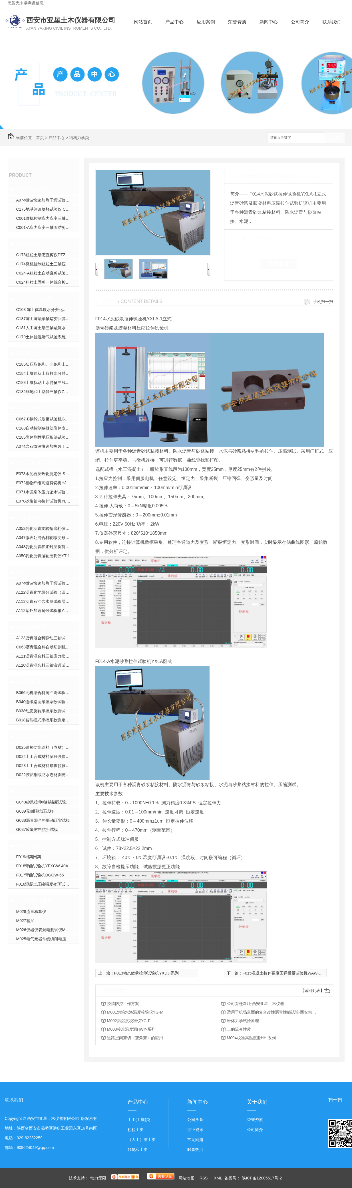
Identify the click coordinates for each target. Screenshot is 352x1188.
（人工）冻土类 (34, 299)
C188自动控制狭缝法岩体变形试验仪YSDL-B (47, 428)
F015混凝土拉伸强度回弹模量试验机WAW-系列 (285, 973)
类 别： (240, 238)
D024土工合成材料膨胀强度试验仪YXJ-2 (47, 756)
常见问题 (195, 1139)
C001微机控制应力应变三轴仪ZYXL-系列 (47, 218)
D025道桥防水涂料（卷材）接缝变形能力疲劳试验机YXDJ (47, 747)
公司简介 (300, 21)
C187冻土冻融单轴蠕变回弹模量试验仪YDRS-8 (47, 318)
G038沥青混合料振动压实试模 (43, 820)
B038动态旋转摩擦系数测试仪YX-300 (47, 711)
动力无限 (98, 1178)
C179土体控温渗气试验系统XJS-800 (47, 337)
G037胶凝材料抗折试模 (37, 829)
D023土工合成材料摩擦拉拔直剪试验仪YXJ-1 (47, 765)
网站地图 (186, 1178)
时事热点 (195, 1149)
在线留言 (278, 264)
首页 (40, 137)
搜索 (334, 138)
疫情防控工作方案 (123, 1003)
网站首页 (143, 21)
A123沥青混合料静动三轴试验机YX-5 (47, 638)
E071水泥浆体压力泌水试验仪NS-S (47, 492)
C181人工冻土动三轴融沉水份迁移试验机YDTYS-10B (47, 328)
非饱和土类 (29, 353)
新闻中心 (269, 21)
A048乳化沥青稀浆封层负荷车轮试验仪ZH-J (47, 546)
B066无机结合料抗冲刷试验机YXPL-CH (47, 692)
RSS (204, 1178)
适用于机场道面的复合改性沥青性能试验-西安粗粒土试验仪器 (272, 1012)
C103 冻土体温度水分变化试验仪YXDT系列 (47, 309)
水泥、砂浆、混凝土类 (42, 463)
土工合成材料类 (34, 736)
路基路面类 (29, 682)
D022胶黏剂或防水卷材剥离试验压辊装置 (47, 774)
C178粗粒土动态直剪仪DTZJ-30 (44, 255)
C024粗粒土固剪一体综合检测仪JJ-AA (47, 282)
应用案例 (206, 21)
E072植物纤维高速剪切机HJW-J (44, 483)
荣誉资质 (237, 21)
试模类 (24, 791)
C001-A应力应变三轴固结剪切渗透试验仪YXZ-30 (47, 227)
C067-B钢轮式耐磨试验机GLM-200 (47, 419)
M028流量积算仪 (31, 911)
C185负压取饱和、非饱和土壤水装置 (47, 364)
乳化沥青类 (29, 517)
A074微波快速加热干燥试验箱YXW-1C (47, 200)
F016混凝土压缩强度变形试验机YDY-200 (47, 884)
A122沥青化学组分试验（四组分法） (47, 592)
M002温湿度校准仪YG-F (128, 1020)
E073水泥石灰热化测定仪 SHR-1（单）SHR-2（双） (47, 473)
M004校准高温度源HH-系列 (251, 1038)
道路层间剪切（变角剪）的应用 (135, 1038)
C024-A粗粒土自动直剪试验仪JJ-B (47, 273)
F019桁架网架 (28, 857)
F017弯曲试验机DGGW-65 (40, 875)
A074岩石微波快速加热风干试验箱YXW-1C (47, 446)
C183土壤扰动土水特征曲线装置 (45, 382)
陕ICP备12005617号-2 (262, 1178)
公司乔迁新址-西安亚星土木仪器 (255, 1003)
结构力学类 (79, 137)
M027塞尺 (25, 920)
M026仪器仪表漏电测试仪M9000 (45, 929)
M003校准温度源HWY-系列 (131, 1029)
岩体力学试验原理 (243, 1020)
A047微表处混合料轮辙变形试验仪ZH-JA (47, 537)
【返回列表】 (312, 990)
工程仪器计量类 (34, 901)
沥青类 (24, 572)
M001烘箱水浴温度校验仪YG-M (135, 1012)
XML (218, 1178)
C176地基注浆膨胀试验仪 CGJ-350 (47, 209)
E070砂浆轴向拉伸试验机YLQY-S (46, 501)
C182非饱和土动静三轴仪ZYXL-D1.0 (47, 391)
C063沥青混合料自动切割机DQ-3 (45, 647)
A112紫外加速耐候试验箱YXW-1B (46, 610)
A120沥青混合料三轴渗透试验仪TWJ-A (47, 665)
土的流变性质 (239, 1029)
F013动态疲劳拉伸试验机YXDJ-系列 (146, 973)
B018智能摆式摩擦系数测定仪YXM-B (47, 720)
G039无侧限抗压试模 (35, 811)
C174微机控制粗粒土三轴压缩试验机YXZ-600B (47, 264)
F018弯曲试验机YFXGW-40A (42, 866)
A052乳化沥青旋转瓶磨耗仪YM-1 (45, 528)
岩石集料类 (29, 408)
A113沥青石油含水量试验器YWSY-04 (47, 601)
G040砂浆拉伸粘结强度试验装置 (45, 802)
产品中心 (174, 21)
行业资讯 (195, 1129)
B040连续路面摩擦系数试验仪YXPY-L (47, 701)
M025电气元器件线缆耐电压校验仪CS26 (47, 939)
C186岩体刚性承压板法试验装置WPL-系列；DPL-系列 (47, 437)
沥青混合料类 (31, 627)
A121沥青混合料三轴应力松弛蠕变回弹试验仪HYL (47, 656)
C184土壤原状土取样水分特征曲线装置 (47, 373)
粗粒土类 (26, 244)
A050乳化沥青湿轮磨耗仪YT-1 (43, 556)
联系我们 (331, 21)
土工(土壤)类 (30, 189)
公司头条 (195, 1119)
